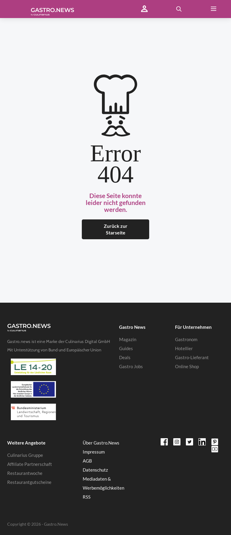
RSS (87, 497)
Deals (125, 357)
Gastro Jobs (131, 366)
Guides (126, 348)
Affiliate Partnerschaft (29, 464)
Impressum (94, 451)
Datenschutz (95, 469)
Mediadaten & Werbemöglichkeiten (103, 483)
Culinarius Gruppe (25, 455)
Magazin (127, 339)
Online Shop (187, 366)
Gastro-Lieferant (192, 357)
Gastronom (186, 339)
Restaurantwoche (24, 473)
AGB (87, 460)
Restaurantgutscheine (29, 482)
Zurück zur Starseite (116, 229)
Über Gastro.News (101, 442)
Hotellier (184, 348)
